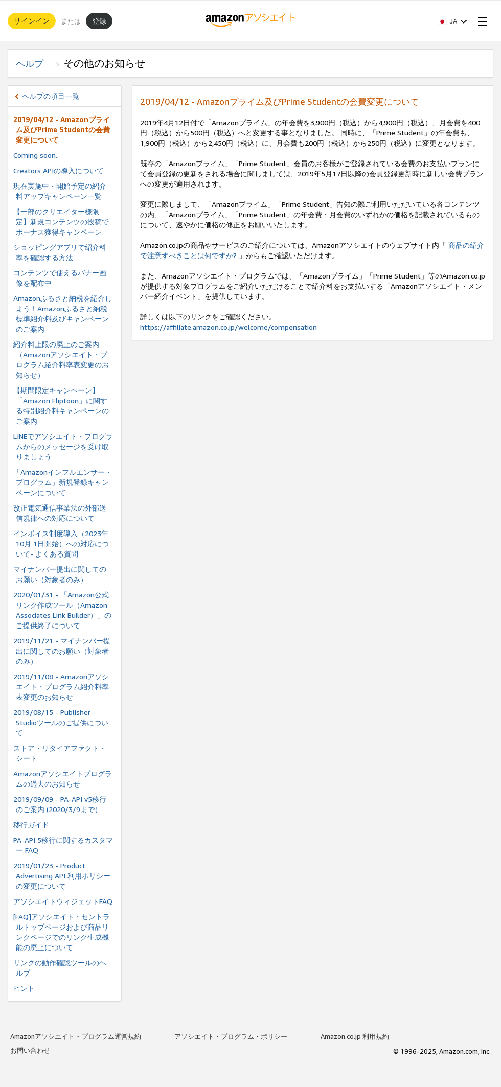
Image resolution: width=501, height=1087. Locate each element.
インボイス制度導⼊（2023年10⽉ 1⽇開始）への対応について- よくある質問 (61, 543)
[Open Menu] (480, 21)
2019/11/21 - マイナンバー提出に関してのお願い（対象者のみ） (61, 650)
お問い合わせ (30, 1050)
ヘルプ (34, 63)
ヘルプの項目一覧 (50, 95)
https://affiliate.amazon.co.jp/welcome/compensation (228, 326)
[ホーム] (250, 21)
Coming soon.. (36, 155)
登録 (99, 20)
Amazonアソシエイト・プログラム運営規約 (75, 1036)
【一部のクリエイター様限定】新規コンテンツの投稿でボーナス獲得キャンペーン (61, 221)
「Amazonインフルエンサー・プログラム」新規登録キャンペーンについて (62, 482)
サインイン (32, 20)
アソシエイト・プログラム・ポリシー (230, 1036)
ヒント (24, 988)
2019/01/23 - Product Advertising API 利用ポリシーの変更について (61, 875)
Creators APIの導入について (58, 170)
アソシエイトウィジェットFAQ (62, 901)
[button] (452, 21)
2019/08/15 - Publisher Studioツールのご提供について (60, 722)
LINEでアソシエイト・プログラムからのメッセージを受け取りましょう (63, 446)
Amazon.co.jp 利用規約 (355, 1036)
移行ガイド (31, 824)
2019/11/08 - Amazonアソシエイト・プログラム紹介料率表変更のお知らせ (61, 686)
